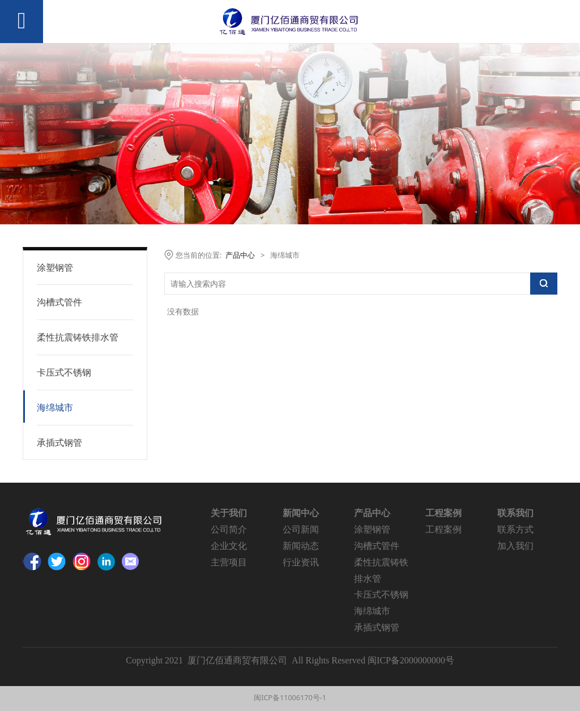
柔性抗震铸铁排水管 (77, 337)
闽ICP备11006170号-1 (290, 698)
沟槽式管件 (59, 302)
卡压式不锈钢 (64, 372)
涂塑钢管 (55, 267)
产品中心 (240, 255)
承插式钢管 (59, 442)
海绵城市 (55, 407)
